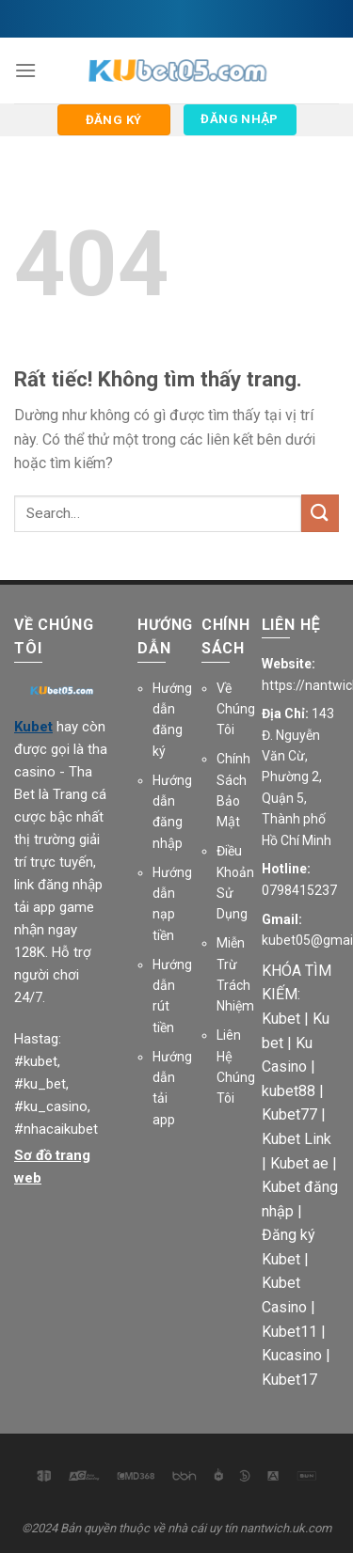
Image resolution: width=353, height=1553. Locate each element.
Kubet (33, 726)
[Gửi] (320, 512)
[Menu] (25, 70)
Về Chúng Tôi (236, 709)
